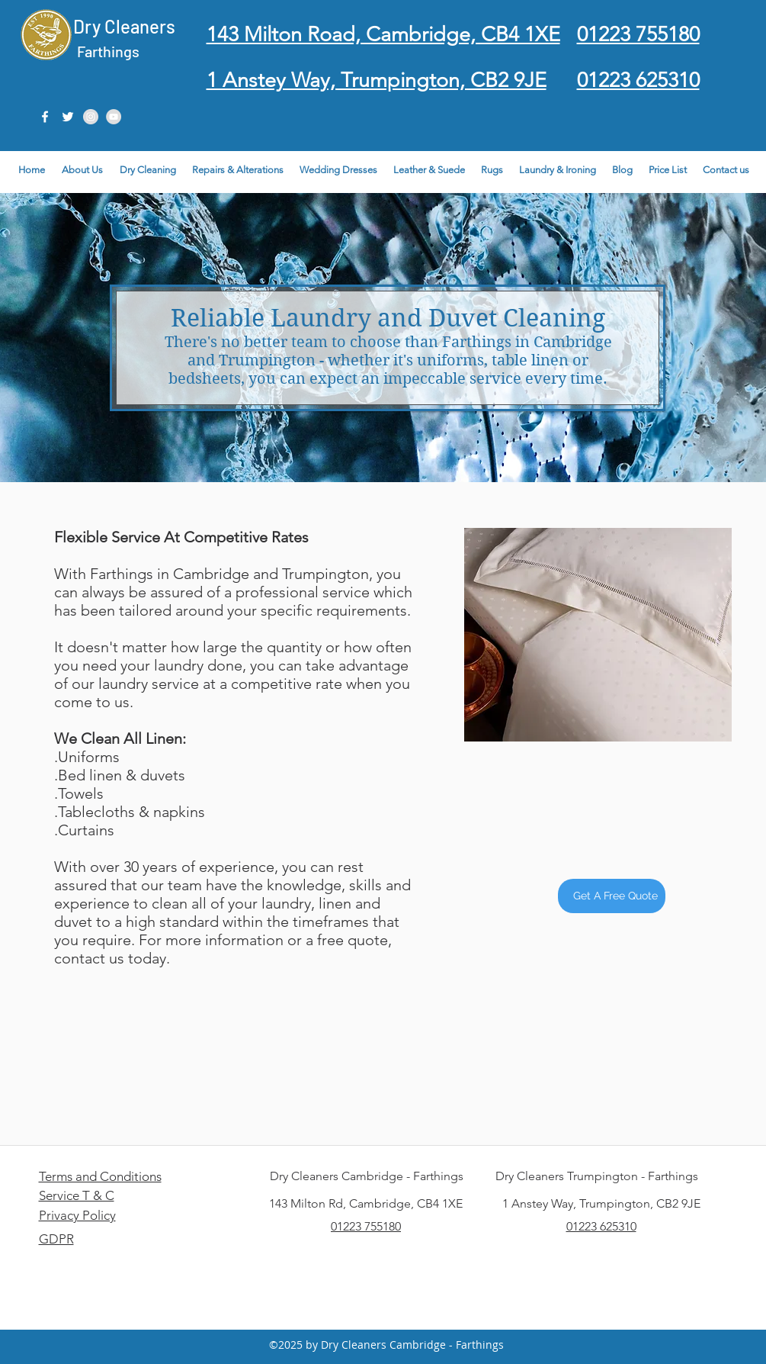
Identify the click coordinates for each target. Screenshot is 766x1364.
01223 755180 (366, 1226)
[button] (726, 169)
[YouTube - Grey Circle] (113, 116)
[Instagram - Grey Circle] (90, 116)
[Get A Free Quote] (611, 896)
